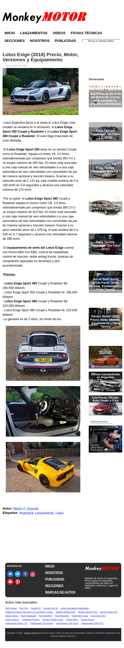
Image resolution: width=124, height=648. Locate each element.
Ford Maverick (62, 616)
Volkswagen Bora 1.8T (16, 623)
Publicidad (65, 41)
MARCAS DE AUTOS (60, 592)
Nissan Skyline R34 (87, 612)
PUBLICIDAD (54, 579)
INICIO (50, 566)
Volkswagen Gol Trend (67, 623)
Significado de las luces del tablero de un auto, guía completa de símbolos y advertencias (105, 98)
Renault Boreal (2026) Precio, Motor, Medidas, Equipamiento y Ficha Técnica (105, 321)
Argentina (26, 513)
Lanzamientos (33, 33)
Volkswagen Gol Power (41, 623)
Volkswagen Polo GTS (92, 623)
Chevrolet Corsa (80, 616)
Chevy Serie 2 (12, 619)
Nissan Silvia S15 (108, 612)
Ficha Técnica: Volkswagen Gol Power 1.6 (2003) (105, 134)
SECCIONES (54, 585)
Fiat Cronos (11, 608)
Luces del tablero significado (75, 608)
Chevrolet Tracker (31, 619)
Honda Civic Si (50, 608)
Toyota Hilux (72, 619)
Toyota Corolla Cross (52, 619)
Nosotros (40, 41)
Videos (59, 33)
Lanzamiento (44, 513)
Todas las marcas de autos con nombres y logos (29, 612)
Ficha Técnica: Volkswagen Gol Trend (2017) (105, 245)
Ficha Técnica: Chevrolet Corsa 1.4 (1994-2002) (105, 206)
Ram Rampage (28, 616)
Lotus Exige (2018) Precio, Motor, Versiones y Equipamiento (40, 57)
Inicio (9, 33)
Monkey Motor (30, 633)
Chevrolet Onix (98, 616)
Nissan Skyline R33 (65, 612)
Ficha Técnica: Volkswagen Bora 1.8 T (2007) (105, 171)
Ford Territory (45, 616)
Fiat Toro (23, 608)
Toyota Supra (87, 619)
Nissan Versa (11, 616)
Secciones (14, 41)
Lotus (59, 513)
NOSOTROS (54, 572)
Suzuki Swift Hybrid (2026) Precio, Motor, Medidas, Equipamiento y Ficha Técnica (105, 284)
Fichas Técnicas (86, 33)
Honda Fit (35, 608)
